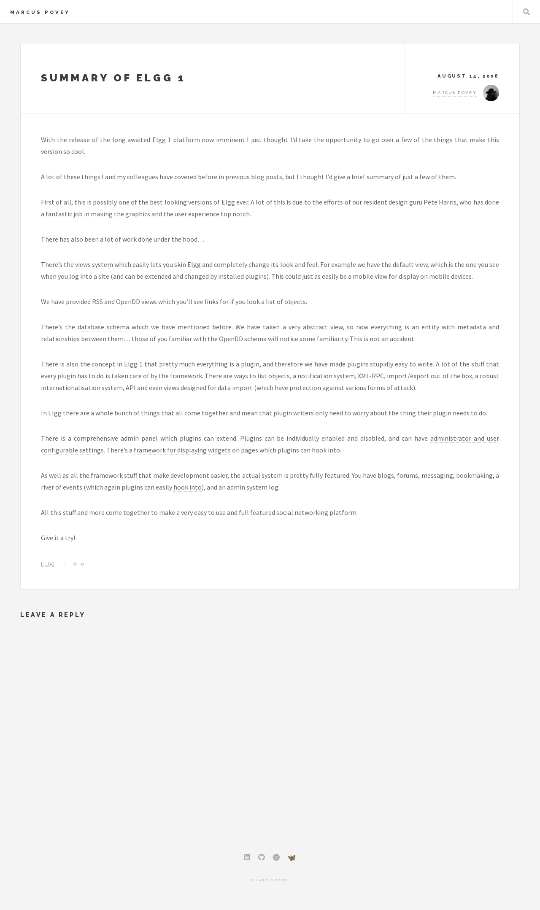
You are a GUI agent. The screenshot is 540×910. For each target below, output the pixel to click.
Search (526, 12)
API (131, 387)
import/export (408, 376)
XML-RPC (371, 376)
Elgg (48, 564)
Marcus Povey (40, 12)
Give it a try (57, 537)
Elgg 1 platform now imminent (198, 139)
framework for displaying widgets (182, 450)
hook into (187, 487)
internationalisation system (82, 387)
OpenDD (128, 301)
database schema (103, 327)
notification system (326, 376)
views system (94, 264)
